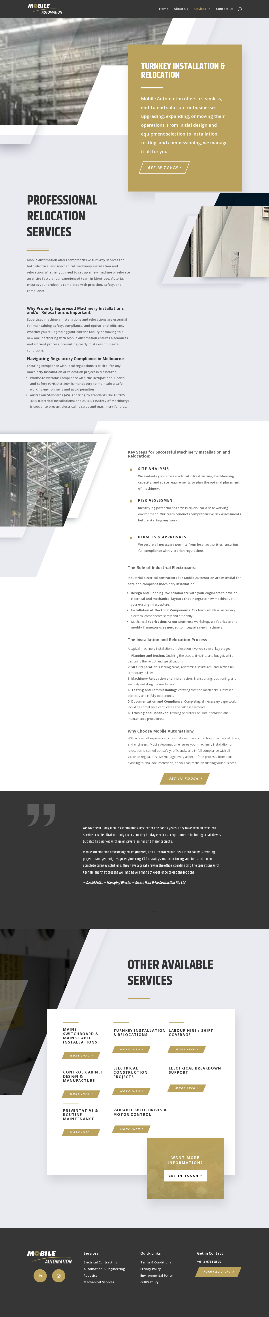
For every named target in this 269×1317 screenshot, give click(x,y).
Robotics (90, 1276)
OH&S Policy (149, 1282)
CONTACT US (217, 1272)
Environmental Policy (156, 1276)
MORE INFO (80, 1055)
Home (163, 9)
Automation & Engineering (104, 1269)
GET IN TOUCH (184, 778)
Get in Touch (163, 167)
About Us (181, 9)
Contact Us (224, 9)
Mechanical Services (99, 1282)
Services (200, 9)
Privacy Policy (150, 1269)
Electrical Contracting (100, 1262)
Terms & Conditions (155, 1262)
